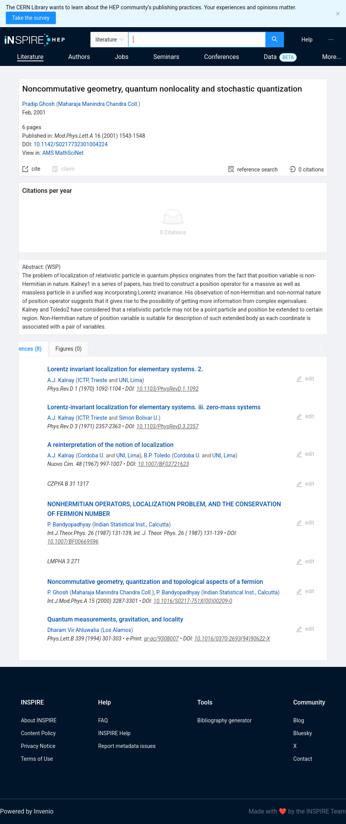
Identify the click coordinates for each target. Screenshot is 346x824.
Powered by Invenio (27, 811)
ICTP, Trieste (92, 380)
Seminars (166, 57)
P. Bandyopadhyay (69, 524)
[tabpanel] (173, 509)
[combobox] (196, 39)
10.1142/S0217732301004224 (71, 144)
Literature (30, 57)
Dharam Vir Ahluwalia (73, 630)
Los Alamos (116, 630)
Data (270, 57)
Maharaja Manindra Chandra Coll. (98, 104)
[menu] (316, 39)
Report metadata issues (127, 746)
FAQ (103, 720)
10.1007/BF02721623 (163, 464)
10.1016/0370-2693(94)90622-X (232, 638)
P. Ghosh (57, 592)
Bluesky (302, 733)
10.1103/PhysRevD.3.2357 (168, 426)
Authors (79, 57)
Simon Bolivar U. (139, 418)
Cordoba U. (91, 455)
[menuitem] (307, 39)
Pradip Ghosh (38, 104)
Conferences (221, 57)
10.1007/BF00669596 (73, 541)
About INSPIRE (39, 720)
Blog (298, 720)
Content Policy (38, 733)
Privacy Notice (38, 746)
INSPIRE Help (114, 733)
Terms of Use (37, 759)
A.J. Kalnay (60, 380)
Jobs (121, 57)
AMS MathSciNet (62, 153)
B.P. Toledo (157, 455)
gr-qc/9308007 (161, 638)
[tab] (43, 348)
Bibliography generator (224, 720)
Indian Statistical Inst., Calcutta (131, 524)
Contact (302, 759)
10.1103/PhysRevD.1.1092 (168, 389)
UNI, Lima (130, 380)
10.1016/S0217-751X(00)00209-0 (193, 601)
